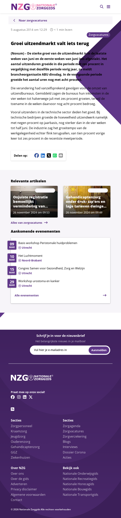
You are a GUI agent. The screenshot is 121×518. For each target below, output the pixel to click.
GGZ (14, 452)
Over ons (17, 473)
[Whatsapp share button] (55, 155)
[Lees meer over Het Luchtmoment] (57, 258)
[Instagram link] (19, 397)
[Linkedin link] (24, 397)
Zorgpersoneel (21, 426)
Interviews (70, 447)
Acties (67, 457)
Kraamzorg (19, 431)
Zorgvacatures (98, 35)
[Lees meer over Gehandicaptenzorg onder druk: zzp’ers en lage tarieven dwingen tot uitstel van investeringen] (86, 201)
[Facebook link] (13, 397)
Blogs (67, 441)
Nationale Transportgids (80, 494)
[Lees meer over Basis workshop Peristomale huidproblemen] (57, 245)
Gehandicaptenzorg (25, 447)
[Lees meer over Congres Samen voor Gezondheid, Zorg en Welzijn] (57, 271)
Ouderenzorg (20, 441)
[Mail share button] (61, 155)
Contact (16, 500)
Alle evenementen (27, 295)
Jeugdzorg (18, 436)
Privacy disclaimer (24, 489)
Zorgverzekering (75, 436)
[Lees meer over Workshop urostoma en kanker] (57, 283)
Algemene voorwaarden (28, 494)
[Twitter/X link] (31, 397)
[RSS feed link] (12, 409)
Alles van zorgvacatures (26, 222)
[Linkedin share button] (43, 155)
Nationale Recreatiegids (80, 479)
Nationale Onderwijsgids (80, 473)
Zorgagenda (71, 426)
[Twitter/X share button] (49, 155)
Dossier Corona (74, 452)
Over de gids (20, 479)
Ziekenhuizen (20, 457)
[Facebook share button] (36, 155)
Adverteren (19, 484)
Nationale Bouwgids (77, 489)
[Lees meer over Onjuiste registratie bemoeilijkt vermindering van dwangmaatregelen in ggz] (34, 201)
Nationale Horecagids (78, 484)
